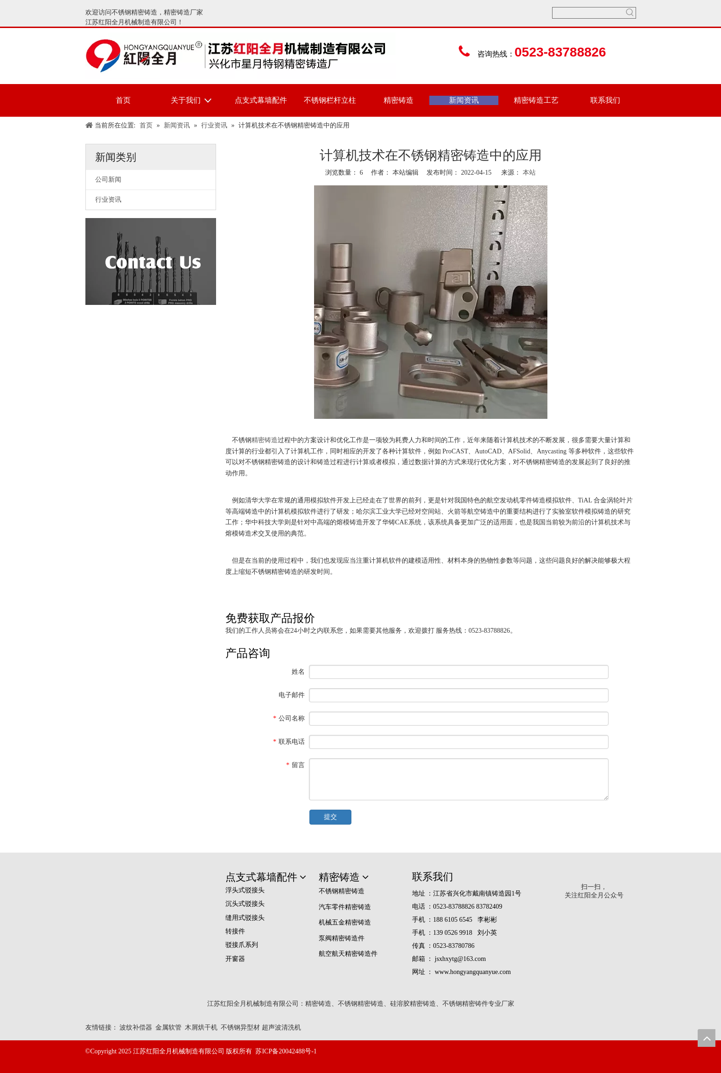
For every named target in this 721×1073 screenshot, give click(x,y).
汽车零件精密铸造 (345, 907)
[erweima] (594, 877)
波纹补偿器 (135, 1027)
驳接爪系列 (241, 944)
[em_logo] (380, 1051)
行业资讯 (108, 199)
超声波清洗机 (281, 1027)
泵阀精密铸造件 (341, 938)
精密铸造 (177, 12)
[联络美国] (150, 261)
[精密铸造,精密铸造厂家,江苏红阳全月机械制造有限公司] (150, 885)
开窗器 (235, 958)
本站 (529, 172)
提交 (330, 816)
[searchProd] (589, 12)
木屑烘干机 (201, 1027)
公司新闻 (108, 179)
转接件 (235, 931)
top (706, 1038)
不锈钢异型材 (240, 1027)
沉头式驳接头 (245, 903)
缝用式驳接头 (245, 917)
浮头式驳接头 (245, 890)
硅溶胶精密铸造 (413, 1003)
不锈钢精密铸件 (465, 1003)
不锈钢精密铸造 (134, 12)
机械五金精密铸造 (345, 922)
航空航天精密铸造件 (348, 953)
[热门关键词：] (630, 12)
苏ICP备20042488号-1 (285, 1051)
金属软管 (168, 1027)
